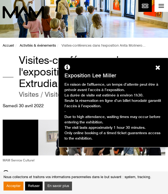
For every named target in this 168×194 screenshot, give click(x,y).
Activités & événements (38, 45)
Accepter (13, 186)
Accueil (8, 45)
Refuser (34, 186)
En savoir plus (58, 186)
